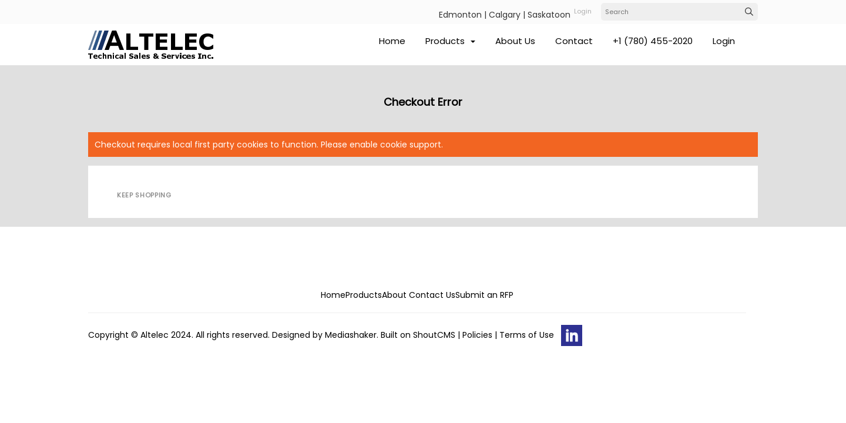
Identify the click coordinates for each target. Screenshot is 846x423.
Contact (574, 41)
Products (450, 41)
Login (724, 41)
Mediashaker (351, 335)
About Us (515, 41)
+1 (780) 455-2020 (653, 41)
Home (392, 41)
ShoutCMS (434, 335)
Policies (477, 335)
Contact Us (432, 295)
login (583, 11)
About (394, 295)
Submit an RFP (484, 295)
